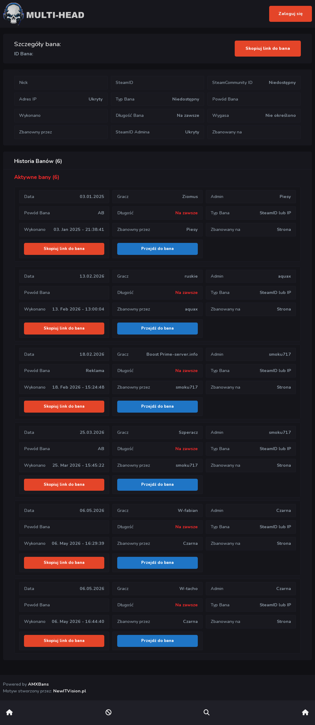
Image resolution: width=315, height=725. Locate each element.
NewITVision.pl (69, 691)
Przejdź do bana (157, 249)
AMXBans (38, 684)
